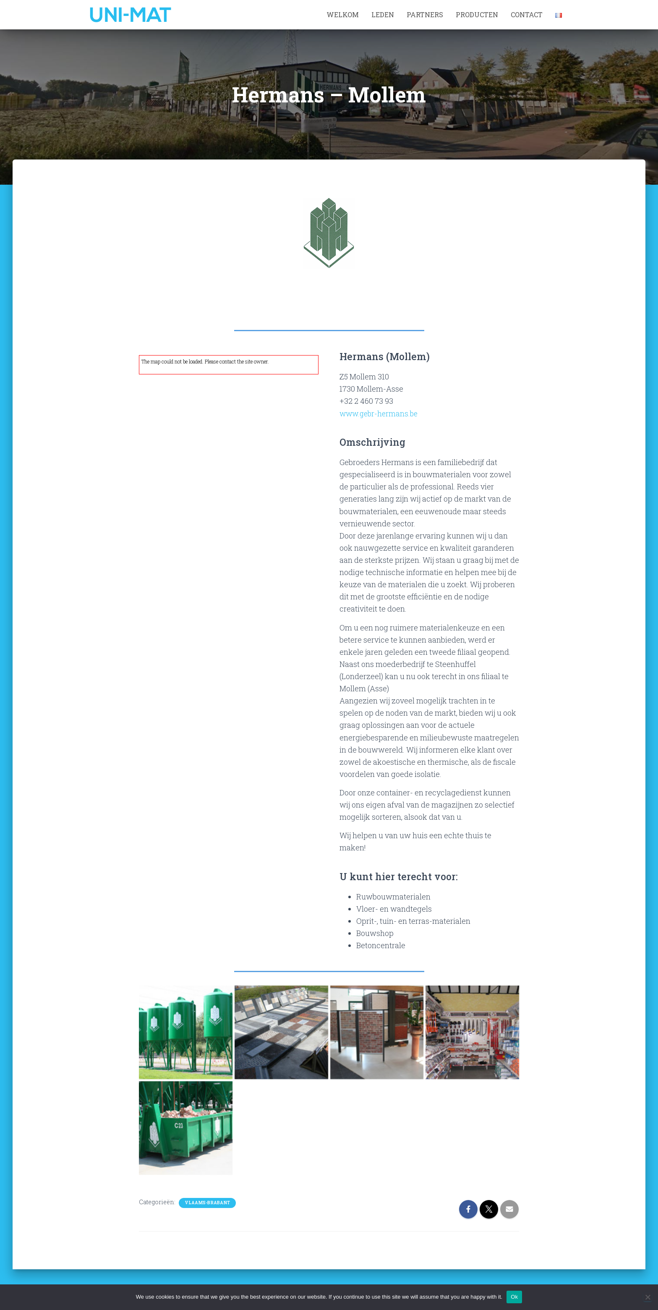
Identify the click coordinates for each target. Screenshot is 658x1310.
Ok (514, 1297)
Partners (425, 14)
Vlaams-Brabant (207, 1202)
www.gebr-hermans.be (380, 413)
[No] (647, 1297)
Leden (382, 14)
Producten (477, 14)
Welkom (342, 14)
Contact (527, 14)
